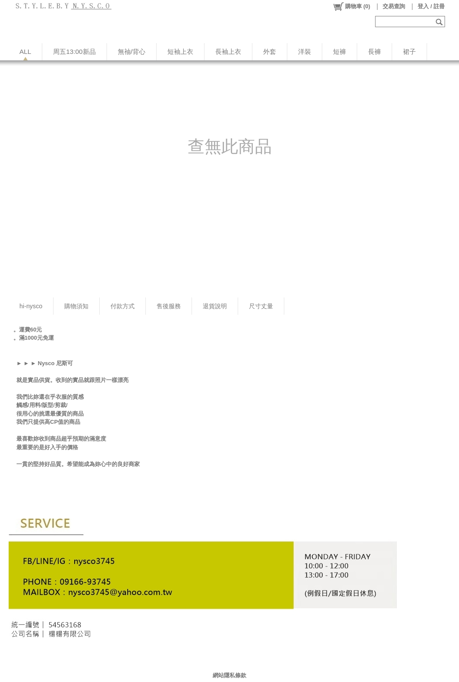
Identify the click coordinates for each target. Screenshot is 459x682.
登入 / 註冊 (431, 6)
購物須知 (76, 306)
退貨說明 (215, 306)
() (351, 6)
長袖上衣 (228, 51)
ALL (25, 51)
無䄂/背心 (131, 51)
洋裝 (304, 51)
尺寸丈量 (261, 306)
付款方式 (122, 306)
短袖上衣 (180, 51)
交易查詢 (394, 6)
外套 (269, 51)
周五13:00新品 (74, 51)
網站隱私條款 (229, 675)
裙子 (409, 51)
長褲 (374, 51)
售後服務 (169, 306)
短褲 (339, 51)
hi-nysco (30, 306)
